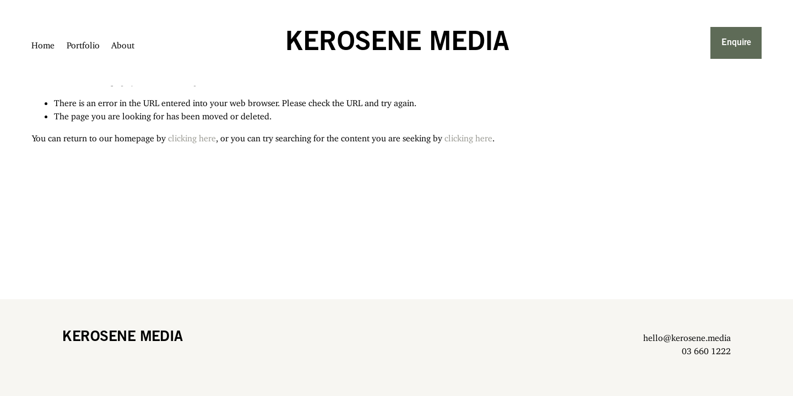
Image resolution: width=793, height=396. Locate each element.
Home (43, 43)
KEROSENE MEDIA (396, 43)
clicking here (192, 136)
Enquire (736, 42)
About (123, 43)
